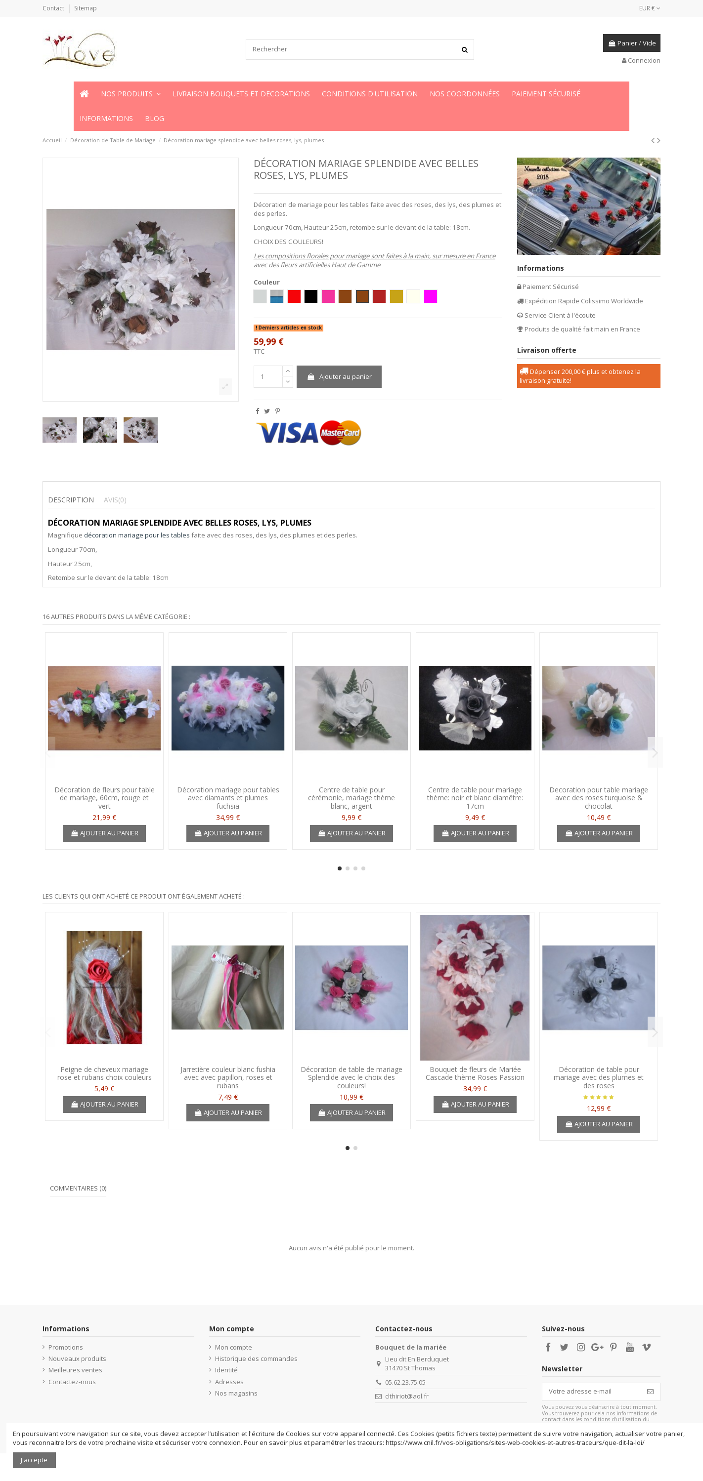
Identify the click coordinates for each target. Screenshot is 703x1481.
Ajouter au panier (339, 376)
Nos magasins (236, 1393)
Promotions (65, 1347)
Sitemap (85, 8)
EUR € (649, 8)
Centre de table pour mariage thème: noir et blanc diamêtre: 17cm (475, 798)
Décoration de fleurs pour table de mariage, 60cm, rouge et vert (104, 798)
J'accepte (34, 1459)
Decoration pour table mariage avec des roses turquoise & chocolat (598, 798)
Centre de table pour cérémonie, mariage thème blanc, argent (351, 798)
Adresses (229, 1381)
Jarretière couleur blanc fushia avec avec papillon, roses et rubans (227, 1078)
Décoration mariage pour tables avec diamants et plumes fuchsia (228, 798)
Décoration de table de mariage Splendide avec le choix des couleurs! (351, 1078)
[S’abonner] (650, 1391)
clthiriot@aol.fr (407, 1396)
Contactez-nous (72, 1381)
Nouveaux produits (77, 1358)
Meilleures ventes (75, 1369)
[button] (131, 94)
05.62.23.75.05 (405, 1382)
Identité (226, 1369)
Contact (54, 8)
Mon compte (233, 1347)
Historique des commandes (256, 1358)
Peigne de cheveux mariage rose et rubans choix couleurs (104, 1073)
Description (71, 499)
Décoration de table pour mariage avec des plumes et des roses (599, 1078)
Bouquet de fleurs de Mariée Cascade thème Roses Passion (475, 1073)
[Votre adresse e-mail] (591, 1391)
